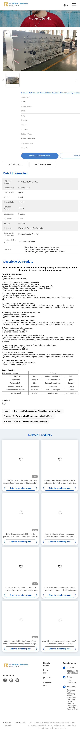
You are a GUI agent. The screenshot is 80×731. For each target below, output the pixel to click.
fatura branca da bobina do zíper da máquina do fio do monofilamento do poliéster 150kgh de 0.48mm (20, 642)
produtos (47, 678)
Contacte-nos (47, 683)
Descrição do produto (42, 164)
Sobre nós (45, 671)
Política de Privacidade (7, 723)
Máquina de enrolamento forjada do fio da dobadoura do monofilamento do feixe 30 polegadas (59, 481)
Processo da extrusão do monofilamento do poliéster (28, 416)
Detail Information (15, 164)
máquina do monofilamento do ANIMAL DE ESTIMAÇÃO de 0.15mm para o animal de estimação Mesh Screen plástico (20, 589)
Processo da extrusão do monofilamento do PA (25, 421)
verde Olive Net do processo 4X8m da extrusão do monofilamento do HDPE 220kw (59, 642)
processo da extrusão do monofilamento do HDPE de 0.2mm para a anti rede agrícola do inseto (59, 589)
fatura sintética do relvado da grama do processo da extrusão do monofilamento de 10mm (59, 535)
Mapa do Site (20, 722)
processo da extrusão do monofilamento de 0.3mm (37, 411)
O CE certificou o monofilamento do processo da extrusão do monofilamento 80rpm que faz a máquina (20, 481)
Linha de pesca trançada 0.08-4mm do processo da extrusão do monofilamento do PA (20, 535)
